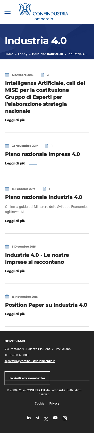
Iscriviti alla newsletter (27, 378)
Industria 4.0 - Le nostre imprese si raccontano (37, 258)
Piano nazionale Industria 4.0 (43, 197)
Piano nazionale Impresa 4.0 (42, 154)
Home (9, 54)
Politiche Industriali (47, 54)
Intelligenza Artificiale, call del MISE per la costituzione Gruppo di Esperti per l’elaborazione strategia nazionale (45, 97)
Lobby (23, 54)
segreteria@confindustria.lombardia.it (30, 361)
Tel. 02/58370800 (17, 355)
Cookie (39, 403)
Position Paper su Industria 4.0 (46, 305)
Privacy (54, 403)
